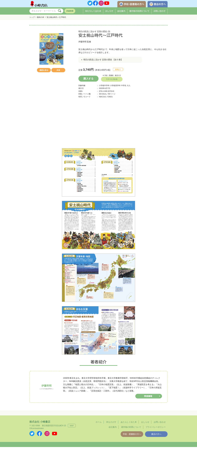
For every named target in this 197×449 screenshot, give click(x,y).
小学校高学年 (115, 87)
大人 (128, 87)
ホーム (99, 424)
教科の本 (40, 19)
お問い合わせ (159, 13)
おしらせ (109, 13)
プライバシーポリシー (156, 429)
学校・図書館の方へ (132, 436)
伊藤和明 (82, 44)
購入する (88, 80)
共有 (58, 72)
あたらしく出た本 (93, 13)
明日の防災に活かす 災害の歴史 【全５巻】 (103, 62)
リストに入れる (111, 81)
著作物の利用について (139, 13)
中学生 (123, 87)
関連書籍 (148, 398)
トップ (32, 19)
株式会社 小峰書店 (39, 423)
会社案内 (121, 13)
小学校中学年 (104, 87)
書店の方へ (156, 436)
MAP (72, 428)
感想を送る (43, 72)
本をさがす (111, 424)
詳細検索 (69, 13)
